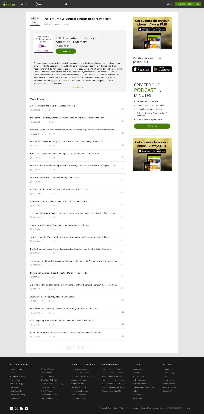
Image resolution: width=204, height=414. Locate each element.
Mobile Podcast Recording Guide (115, 384)
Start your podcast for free (188, 4)
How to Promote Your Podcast (113, 380)
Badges (136, 391)
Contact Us (167, 391)
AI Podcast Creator (78, 380)
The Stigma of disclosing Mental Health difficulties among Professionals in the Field (67, 118)
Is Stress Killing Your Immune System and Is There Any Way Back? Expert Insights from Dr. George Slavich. (73, 213)
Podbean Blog (168, 373)
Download (66, 51)
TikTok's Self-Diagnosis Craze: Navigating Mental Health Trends (58, 273)
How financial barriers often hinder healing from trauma (54, 177)
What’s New (137, 373)
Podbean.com (184, 408)
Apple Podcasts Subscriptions (83, 376)
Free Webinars (138, 376)
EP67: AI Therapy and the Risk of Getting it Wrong (52, 106)
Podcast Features (17, 369)
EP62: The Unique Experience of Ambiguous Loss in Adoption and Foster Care (64, 153)
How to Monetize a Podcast (112, 376)
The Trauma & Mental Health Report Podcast (77, 19)
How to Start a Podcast (111, 369)
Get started (152, 126)
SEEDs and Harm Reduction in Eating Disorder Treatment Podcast (59, 201)
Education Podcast (48, 387)
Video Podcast (46, 372)
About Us (166, 369)
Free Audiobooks (47, 398)
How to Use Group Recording (113, 387)
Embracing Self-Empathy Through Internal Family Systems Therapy (60, 225)
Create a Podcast (47, 369)
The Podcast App (16, 384)
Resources (137, 394)
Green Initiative (169, 384)
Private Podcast (16, 380)
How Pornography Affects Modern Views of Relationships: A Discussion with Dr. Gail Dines (70, 237)
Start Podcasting (47, 376)
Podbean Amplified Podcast (143, 387)
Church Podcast (47, 391)
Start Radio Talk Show (49, 380)
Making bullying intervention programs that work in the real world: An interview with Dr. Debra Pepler (73, 261)
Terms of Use (133, 408)
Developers (137, 398)
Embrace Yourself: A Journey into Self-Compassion (52, 297)
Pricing (12, 373)
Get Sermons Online (49, 394)
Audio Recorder (16, 391)
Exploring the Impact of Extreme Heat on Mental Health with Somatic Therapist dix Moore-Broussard (73, 285)
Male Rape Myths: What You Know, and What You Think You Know (59, 189)
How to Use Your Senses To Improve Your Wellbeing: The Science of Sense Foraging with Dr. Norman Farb (73, 165)
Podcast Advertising (79, 369)
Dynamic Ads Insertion (80, 373)
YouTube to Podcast (79, 387)
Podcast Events (139, 380)
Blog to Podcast (77, 384)
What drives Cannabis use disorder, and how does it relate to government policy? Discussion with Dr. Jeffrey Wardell (73, 129)
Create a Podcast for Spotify (52, 383)
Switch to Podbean (78, 394)
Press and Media (170, 380)
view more (78, 87)
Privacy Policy (105, 408)
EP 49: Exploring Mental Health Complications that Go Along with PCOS (61, 320)
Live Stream (14, 387)
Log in (169, 4)
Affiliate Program (169, 387)
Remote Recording (17, 394)
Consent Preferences (149, 408)
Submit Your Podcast (79, 391)
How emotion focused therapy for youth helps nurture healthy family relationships (66, 141)
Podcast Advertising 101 (111, 391)
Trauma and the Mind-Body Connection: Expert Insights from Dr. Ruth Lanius (64, 308)
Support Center (139, 369)
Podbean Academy (140, 384)
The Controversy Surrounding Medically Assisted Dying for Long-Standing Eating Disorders (70, 249)
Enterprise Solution (17, 376)
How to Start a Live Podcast (112, 373)
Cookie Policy (119, 408)
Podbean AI (14, 398)
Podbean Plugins (78, 398)
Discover (25, 4)
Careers (166, 376)
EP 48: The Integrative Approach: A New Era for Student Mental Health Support (65, 332)
